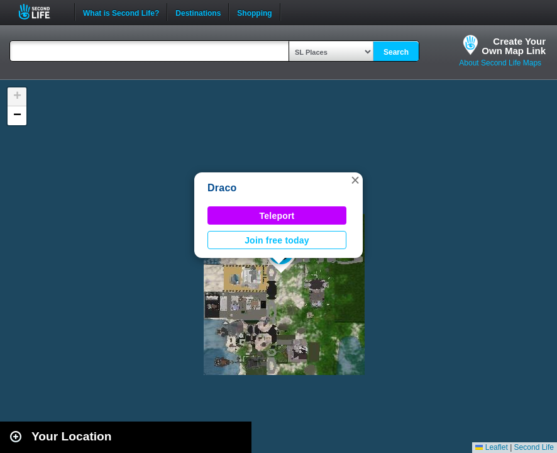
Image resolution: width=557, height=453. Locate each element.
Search (396, 52)
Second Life (41, 11)
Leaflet (491, 447)
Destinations (198, 12)
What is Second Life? (121, 12)
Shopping (254, 12)
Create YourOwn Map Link (514, 46)
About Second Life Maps (500, 63)
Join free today (277, 240)
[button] (355, 179)
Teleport (277, 216)
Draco (222, 187)
